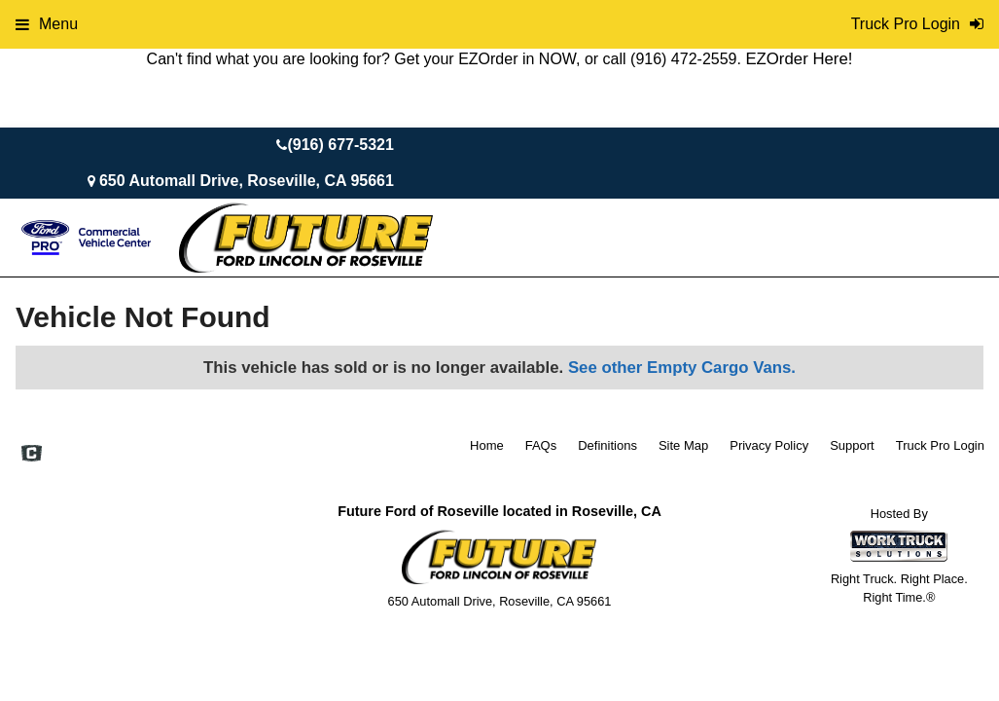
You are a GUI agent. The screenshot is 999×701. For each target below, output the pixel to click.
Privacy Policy (769, 445)
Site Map (683, 445)
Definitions (607, 445)
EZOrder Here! (798, 59)
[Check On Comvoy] (32, 454)
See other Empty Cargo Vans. (682, 367)
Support (852, 445)
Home (487, 445)
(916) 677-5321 (340, 144)
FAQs (541, 445)
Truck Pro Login (940, 445)
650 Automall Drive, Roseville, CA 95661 (246, 180)
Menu (47, 24)
